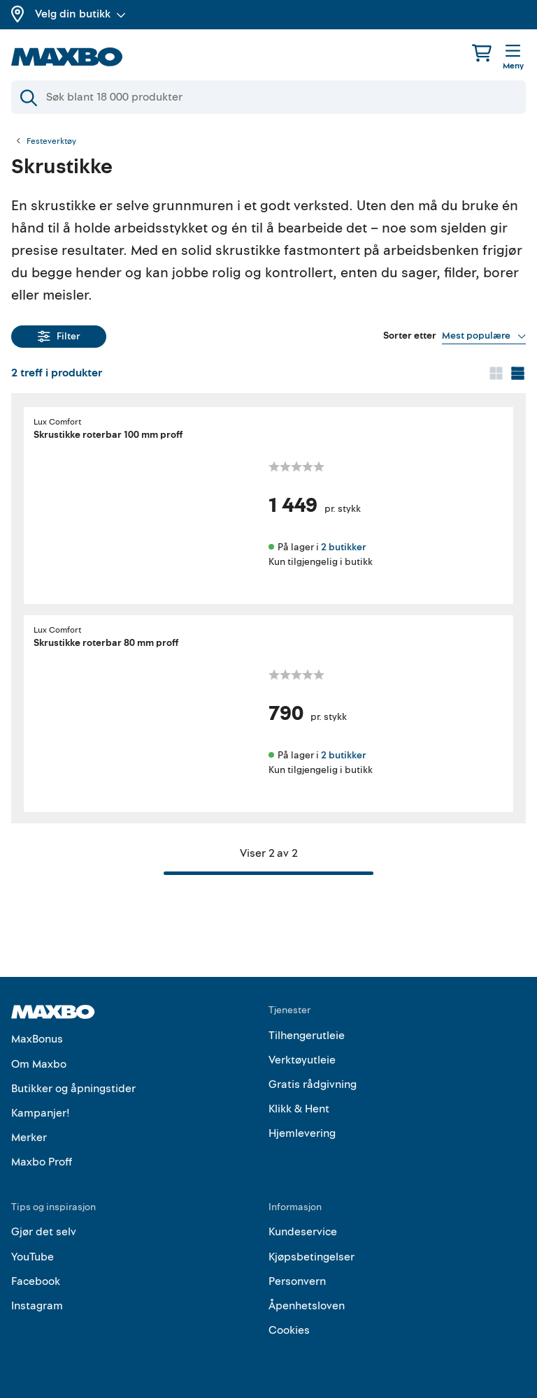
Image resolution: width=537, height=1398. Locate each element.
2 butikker (343, 547)
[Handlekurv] (482, 53)
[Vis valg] (484, 336)
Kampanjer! (40, 1113)
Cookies (289, 1330)
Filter (59, 336)
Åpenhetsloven (306, 1306)
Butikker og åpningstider (73, 1088)
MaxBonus (37, 1039)
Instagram (37, 1306)
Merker (29, 1137)
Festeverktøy (51, 142)
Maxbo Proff (41, 1162)
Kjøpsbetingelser (311, 1257)
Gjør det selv (43, 1231)
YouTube (32, 1257)
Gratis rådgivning (312, 1084)
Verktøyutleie (302, 1060)
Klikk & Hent (298, 1109)
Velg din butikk (80, 14)
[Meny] (513, 58)
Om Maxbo (38, 1064)
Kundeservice (302, 1231)
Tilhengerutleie (306, 1035)
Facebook (35, 1281)
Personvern (297, 1281)
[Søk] (268, 97)
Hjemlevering (302, 1133)
